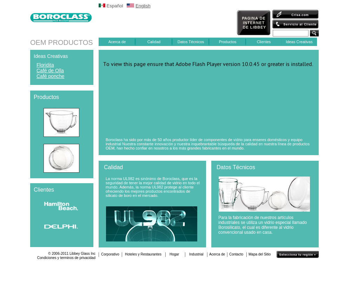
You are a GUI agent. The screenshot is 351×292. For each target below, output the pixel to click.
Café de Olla (50, 70)
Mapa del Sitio (260, 254)
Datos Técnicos (191, 42)
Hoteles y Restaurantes (143, 254)
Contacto (236, 254)
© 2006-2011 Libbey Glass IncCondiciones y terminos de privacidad (66, 256)
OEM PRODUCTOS (61, 42)
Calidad (153, 42)
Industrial (196, 254)
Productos (228, 42)
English (143, 5)
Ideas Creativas (299, 42)
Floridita (45, 65)
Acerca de (117, 42)
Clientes (264, 42)
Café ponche (50, 76)
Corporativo (110, 254)
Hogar (174, 254)
